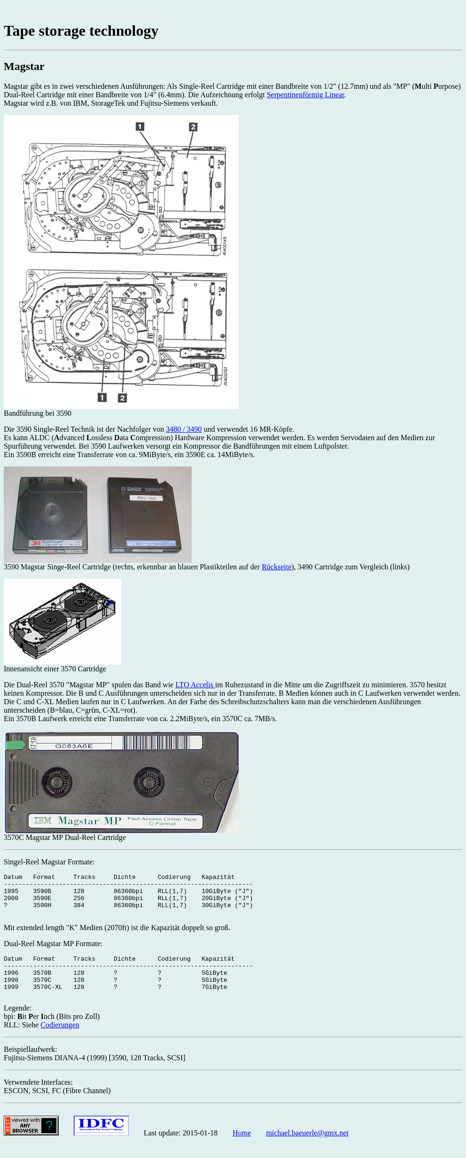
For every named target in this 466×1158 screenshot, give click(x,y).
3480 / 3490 (184, 429)
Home (242, 1150)
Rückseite (276, 567)
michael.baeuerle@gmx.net (307, 1150)
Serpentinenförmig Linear (305, 95)
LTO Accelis (195, 685)
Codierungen (59, 1042)
